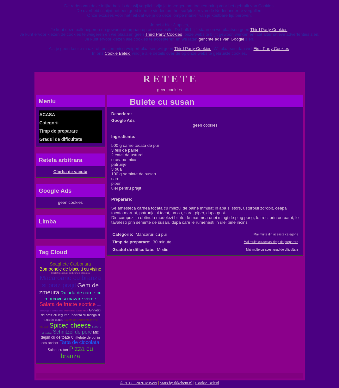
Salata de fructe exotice (68, 304)
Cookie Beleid (118, 53)
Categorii (49, 122)
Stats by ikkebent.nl (176, 382)
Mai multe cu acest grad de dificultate (272, 249)
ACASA (47, 114)
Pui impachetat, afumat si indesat (76, 311)
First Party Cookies (271, 48)
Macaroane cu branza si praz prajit (70, 281)
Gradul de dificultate (61, 139)
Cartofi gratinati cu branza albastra (70, 273)
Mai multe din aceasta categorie (276, 234)
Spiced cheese (70, 325)
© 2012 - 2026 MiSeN (138, 382)
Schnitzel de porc (72, 332)
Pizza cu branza (77, 352)
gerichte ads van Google (221, 39)
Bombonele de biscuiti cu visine (70, 269)
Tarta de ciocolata (79, 342)
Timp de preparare (59, 131)
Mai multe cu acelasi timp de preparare (271, 242)
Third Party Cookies (268, 29)
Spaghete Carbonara (70, 263)
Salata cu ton (58, 350)
